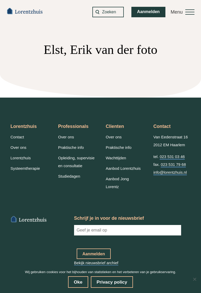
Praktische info (71, 147)
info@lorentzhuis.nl (170, 172)
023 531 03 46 (172, 156)
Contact (17, 137)
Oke (78, 282)
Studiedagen (69, 176)
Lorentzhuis (20, 158)
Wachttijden (116, 158)
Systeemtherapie (25, 168)
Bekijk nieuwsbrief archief (96, 263)
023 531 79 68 (173, 164)
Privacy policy (112, 282)
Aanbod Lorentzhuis (123, 168)
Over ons (18, 147)
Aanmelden (148, 11)
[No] (194, 279)
